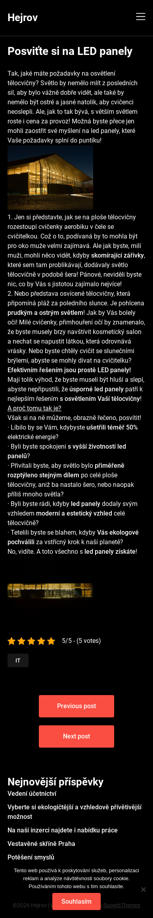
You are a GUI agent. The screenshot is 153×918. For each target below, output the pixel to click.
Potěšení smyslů (31, 857)
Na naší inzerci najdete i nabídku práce (63, 830)
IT (18, 660)
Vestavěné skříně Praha (41, 844)
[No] (143, 889)
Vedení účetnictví (32, 793)
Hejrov (23, 17)
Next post (76, 736)
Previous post (76, 706)
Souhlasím (76, 901)
